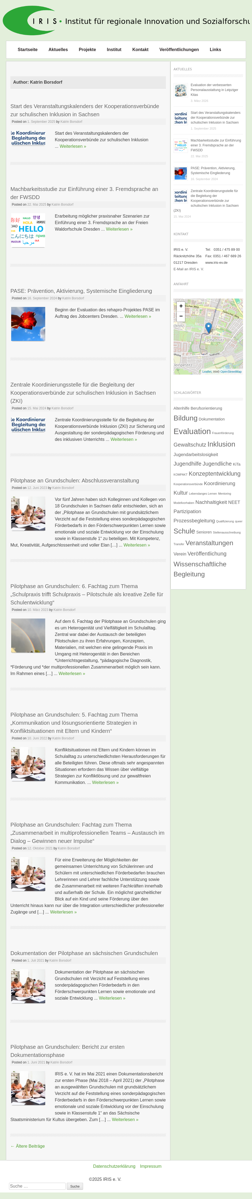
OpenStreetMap (231, 371)
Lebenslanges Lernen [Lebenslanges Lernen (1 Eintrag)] (203, 493)
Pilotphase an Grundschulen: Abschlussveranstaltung (74, 481)
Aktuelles (58, 49)
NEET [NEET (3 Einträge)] (234, 502)
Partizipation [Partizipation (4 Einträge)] (187, 511)
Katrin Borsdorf (71, 122)
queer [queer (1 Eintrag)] (238, 521)
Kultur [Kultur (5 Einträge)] (181, 493)
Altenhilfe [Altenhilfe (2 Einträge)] (181, 408)
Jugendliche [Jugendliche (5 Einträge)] (217, 464)
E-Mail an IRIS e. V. (189, 269)
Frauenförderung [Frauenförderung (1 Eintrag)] (222, 433)
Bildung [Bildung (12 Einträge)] (186, 418)
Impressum (151, 1166)
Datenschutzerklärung (114, 1166)
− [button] (181, 317)
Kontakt (140, 49)
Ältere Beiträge (27, 1146)
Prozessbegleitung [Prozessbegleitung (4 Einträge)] (194, 520)
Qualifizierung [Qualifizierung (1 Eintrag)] (225, 521)
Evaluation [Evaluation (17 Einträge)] (192, 431)
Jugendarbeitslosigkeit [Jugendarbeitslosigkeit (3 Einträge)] (196, 454)
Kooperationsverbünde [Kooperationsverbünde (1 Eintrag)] (188, 484)
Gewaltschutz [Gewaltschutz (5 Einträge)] (190, 445)
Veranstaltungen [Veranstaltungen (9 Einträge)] (209, 543)
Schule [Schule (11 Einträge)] (184, 531)
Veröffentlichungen (179, 49)
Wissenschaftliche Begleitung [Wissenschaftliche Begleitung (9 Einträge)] (200, 568)
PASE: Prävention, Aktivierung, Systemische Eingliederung (81, 291)
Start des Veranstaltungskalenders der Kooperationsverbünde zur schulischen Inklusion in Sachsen (216, 117)
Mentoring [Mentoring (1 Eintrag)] (224, 493)
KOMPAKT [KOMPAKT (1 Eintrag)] (180, 474)
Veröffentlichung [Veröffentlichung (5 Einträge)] (206, 554)
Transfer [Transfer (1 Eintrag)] (179, 544)
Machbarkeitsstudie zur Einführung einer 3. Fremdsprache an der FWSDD (216, 145)
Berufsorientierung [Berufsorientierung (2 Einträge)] (206, 408)
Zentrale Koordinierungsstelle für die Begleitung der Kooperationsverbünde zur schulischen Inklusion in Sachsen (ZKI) (83, 393)
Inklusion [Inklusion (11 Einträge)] (221, 444)
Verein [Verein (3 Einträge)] (180, 553)
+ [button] (181, 307)
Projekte (87, 49)
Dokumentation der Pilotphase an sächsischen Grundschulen (84, 953)
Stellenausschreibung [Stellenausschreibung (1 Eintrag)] (227, 532)
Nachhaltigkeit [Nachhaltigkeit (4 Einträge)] (211, 502)
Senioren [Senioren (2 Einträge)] (204, 532)
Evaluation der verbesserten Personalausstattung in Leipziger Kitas (214, 90)
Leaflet (206, 371)
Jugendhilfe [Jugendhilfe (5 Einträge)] (187, 464)
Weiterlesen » (73, 146)
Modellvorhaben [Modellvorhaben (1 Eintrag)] (184, 502)
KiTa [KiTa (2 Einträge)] (237, 464)
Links (215, 49)
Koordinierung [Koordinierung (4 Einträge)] (219, 483)
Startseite (28, 49)
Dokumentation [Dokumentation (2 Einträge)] (212, 419)
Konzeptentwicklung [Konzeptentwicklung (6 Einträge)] (215, 473)
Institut (114, 49)
